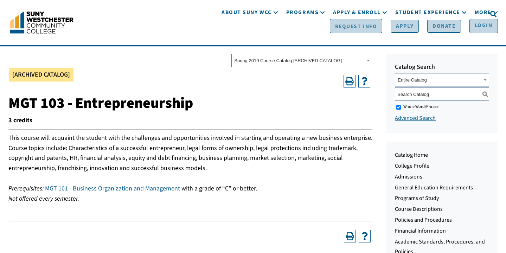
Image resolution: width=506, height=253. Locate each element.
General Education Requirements (434, 189)
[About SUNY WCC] (247, 34)
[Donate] (434, 14)
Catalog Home (411, 157)
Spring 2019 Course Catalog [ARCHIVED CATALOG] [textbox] (288, 62)
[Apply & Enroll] (357, 34)
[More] (483, 34)
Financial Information (420, 232)
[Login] (470, 14)
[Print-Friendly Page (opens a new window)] (350, 82)
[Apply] (400, 14)
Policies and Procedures (423, 222)
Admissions (408, 178)
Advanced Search (415, 120)
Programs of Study (417, 200)
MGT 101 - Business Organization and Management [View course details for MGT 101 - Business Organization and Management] (112, 190)
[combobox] (301, 62)
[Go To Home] (41, 23)
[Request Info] (355, 14)
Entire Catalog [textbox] (412, 81)
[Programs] (302, 34)
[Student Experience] (427, 34)
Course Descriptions (419, 211)
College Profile (412, 167)
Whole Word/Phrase (420, 108)
